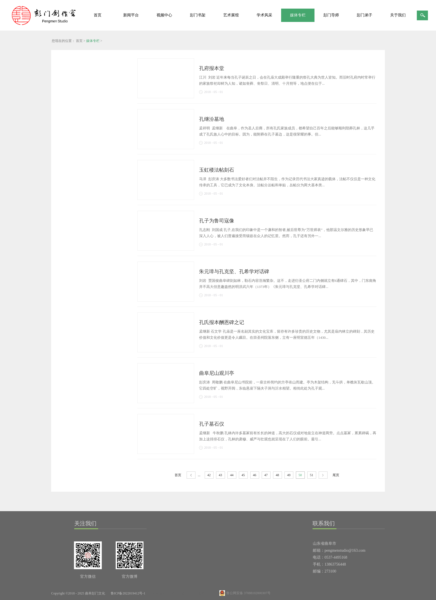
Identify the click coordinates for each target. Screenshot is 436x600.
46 (254, 475)
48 (277, 475)
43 (220, 475)
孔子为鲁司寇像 (216, 221)
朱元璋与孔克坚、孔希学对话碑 (234, 271)
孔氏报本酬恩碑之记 (221, 322)
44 (232, 475)
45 (243, 475)
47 (266, 475)
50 (300, 475)
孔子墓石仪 (211, 424)
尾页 (336, 475)
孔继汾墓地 (211, 119)
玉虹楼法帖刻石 (216, 170)
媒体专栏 (93, 41)
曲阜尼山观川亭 (216, 373)
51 (311, 475)
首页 (97, 15)
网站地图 (158, 593)
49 (289, 475)
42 (209, 475)
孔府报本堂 (211, 68)
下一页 (323, 475)
